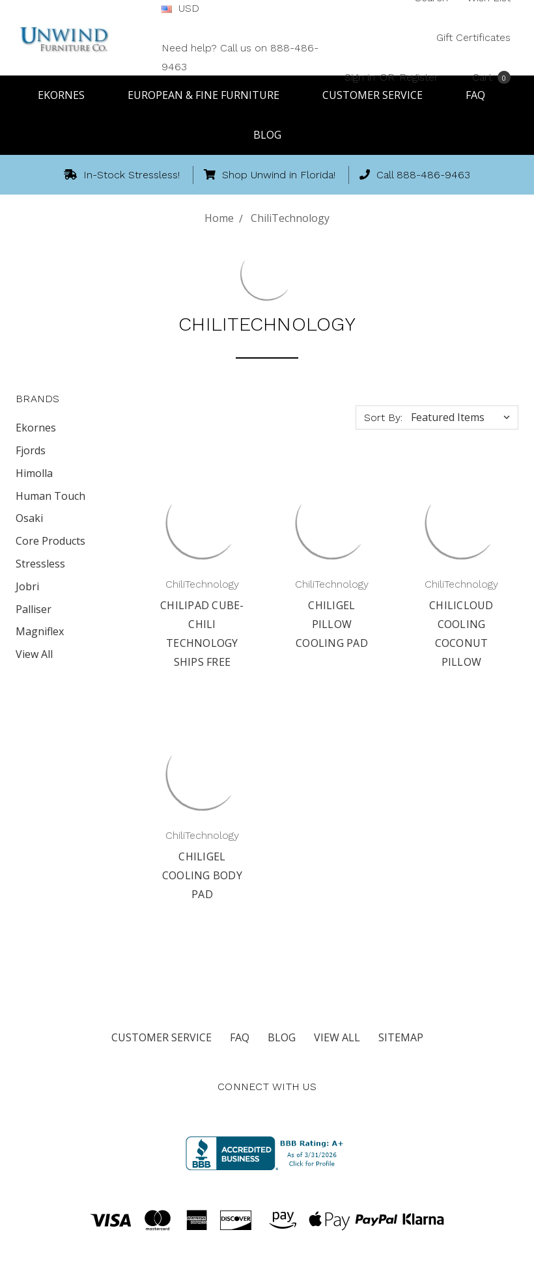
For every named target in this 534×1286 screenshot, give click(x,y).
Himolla (34, 473)
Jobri (27, 586)
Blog (267, 135)
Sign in (359, 76)
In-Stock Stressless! (122, 175)
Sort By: (383, 417)
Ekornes (67, 95)
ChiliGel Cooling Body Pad (202, 875)
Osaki (29, 518)
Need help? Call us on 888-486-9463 (240, 57)
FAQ (239, 1037)
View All (34, 654)
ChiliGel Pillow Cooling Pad (332, 624)
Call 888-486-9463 (414, 175)
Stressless (40, 563)
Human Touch (50, 496)
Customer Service (161, 1037)
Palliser (33, 609)
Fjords (31, 450)
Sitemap (400, 1037)
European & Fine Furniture (209, 95)
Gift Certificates (473, 37)
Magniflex (40, 631)
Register (418, 76)
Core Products (50, 541)
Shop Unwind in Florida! (269, 175)
